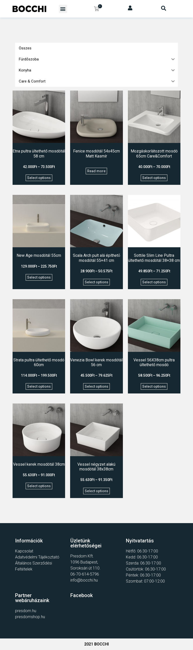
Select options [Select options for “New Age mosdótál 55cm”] (39, 277)
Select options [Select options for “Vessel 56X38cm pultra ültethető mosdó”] (154, 386)
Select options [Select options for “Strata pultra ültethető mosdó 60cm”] (39, 386)
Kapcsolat (24, 551)
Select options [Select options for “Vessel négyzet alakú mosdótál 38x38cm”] (96, 491)
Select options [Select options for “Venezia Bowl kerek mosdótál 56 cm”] (96, 386)
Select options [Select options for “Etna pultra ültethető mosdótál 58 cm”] (39, 178)
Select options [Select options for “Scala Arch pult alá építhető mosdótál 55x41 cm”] (96, 282)
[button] (63, 9)
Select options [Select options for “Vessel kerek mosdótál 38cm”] (39, 486)
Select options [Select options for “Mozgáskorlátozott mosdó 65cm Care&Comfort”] (154, 178)
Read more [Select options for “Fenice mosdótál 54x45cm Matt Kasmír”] (96, 171)
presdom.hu (25, 610)
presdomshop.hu (30, 616)
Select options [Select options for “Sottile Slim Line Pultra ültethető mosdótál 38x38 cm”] (154, 282)
